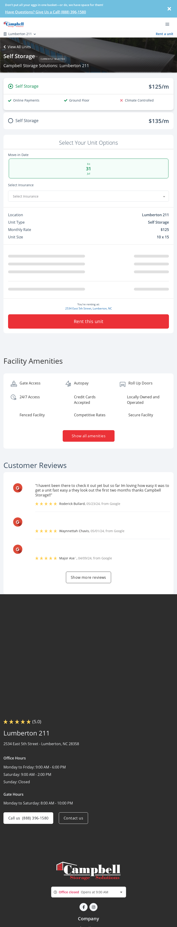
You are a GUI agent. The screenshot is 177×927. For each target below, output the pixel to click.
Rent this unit (88, 321)
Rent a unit (164, 34)
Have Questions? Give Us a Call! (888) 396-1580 (45, 12)
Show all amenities (88, 435)
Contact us (73, 818)
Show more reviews (88, 577)
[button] (84, 907)
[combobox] (88, 196)
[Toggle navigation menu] (169, 24)
